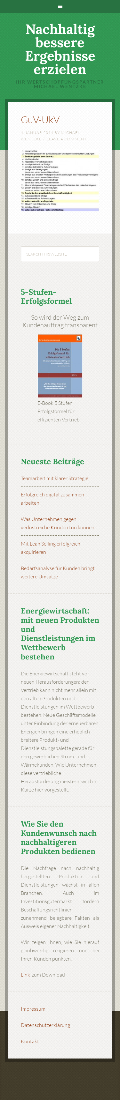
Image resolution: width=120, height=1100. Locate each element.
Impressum (33, 1009)
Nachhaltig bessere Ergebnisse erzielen (60, 49)
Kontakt (30, 1041)
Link (25, 974)
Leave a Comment (67, 139)
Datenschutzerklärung (45, 1025)
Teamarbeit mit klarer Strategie (54, 478)
